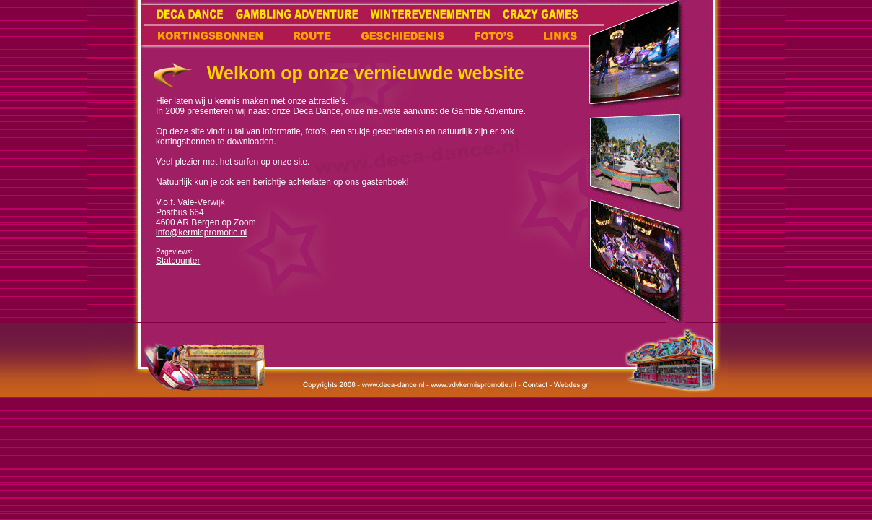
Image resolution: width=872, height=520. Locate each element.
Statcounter (178, 261)
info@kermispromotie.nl (201, 233)
